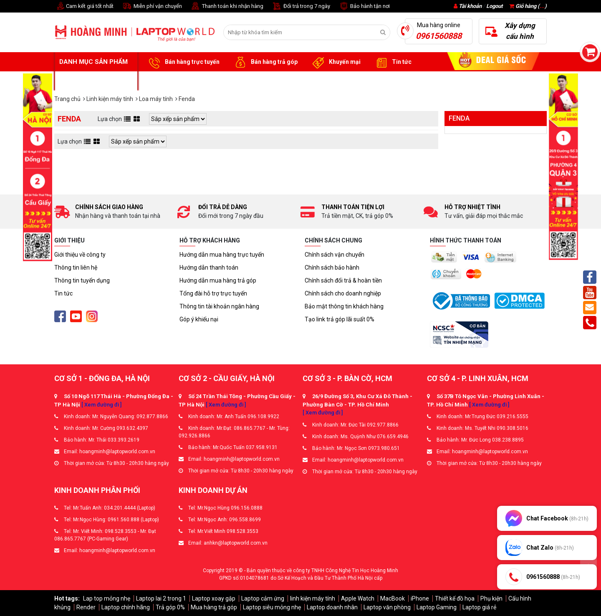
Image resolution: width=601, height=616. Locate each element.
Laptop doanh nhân (332, 607)
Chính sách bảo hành (332, 267)
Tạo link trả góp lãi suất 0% (339, 319)
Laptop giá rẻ (479, 607)
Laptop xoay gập (213, 598)
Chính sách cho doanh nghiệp (343, 293)
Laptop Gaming (437, 607)
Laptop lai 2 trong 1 (161, 598)
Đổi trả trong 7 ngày (301, 6)
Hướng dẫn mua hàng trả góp (217, 280)
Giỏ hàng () (528, 6)
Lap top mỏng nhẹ (106, 598)
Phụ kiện (491, 598)
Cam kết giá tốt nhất (84, 6)
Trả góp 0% (170, 607)
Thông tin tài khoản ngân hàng (219, 306)
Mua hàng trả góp (214, 607)
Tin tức (392, 62)
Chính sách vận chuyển (334, 254)
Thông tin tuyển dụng (82, 280)
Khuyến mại (335, 62)
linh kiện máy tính (312, 598)
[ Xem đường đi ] (101, 404)
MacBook (392, 598)
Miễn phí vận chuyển (152, 6)
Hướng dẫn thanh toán (208, 267)
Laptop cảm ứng (262, 598)
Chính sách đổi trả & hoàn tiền (343, 280)
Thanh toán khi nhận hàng (226, 6)
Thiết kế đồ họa (455, 598)
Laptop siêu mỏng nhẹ (272, 607)
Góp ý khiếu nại (198, 319)
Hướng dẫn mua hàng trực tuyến (221, 254)
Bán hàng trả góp (265, 62)
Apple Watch (357, 598)
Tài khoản (470, 6)
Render (86, 607)
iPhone (420, 598)
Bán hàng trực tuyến (183, 62)
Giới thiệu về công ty (80, 254)
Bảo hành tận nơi (364, 6)
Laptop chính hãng (125, 607)
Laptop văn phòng (387, 607)
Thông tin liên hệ (75, 267)
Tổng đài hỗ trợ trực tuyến (213, 293)
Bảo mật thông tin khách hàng (344, 306)
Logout (494, 6)
